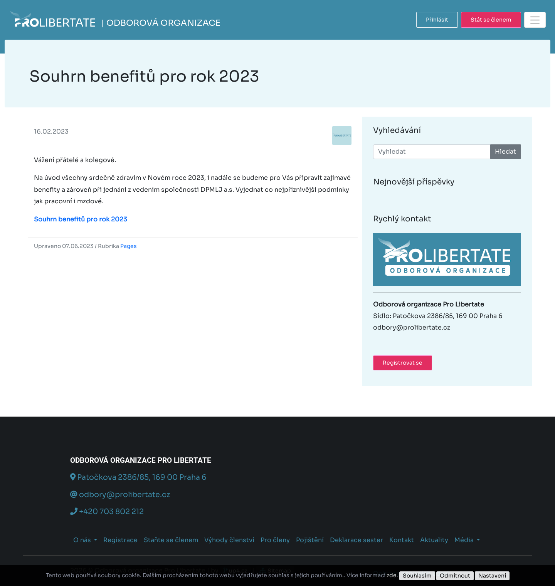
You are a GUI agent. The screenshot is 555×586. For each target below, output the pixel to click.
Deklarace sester (356, 540)
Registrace (120, 540)
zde (392, 575)
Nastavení (492, 575)
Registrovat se (402, 362)
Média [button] (464, 540)
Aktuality (434, 540)
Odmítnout (455, 575)
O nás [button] (82, 540)
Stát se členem (491, 19)
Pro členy (275, 540)
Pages (128, 246)
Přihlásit (437, 19)
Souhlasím (417, 575)
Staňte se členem (171, 540)
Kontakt (401, 540)
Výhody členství (229, 540)
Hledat (505, 151)
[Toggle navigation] (535, 20)
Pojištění (310, 540)
